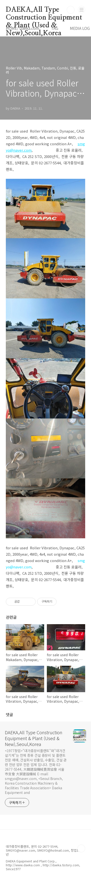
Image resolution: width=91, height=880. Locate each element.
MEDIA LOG (80, 28)
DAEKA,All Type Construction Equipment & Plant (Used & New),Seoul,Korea (44, 10)
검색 (70, 9)
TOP (81, 848)
